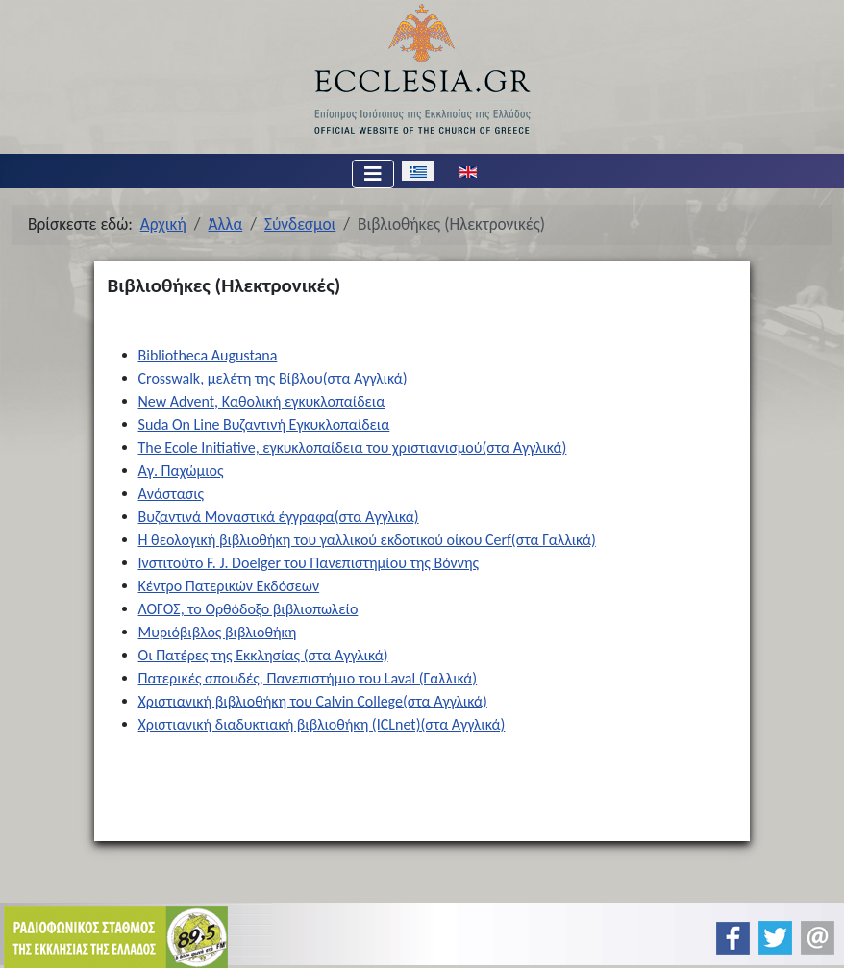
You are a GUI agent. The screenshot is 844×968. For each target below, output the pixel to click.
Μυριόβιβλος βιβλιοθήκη (217, 632)
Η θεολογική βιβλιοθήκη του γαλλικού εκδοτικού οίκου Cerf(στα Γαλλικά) (367, 540)
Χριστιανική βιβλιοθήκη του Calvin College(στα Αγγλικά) (312, 701)
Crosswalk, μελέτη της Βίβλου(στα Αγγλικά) (273, 378)
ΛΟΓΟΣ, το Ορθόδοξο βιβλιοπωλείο (248, 609)
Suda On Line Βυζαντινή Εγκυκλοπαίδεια (264, 424)
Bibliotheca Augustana (208, 355)
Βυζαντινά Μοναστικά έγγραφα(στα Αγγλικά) (278, 517)
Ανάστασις (171, 493)
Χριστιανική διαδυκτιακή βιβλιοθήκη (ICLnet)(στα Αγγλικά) (322, 724)
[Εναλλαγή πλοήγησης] (373, 174)
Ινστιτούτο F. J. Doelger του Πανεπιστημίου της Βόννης (309, 563)
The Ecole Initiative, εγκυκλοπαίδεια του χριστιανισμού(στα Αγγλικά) (352, 447)
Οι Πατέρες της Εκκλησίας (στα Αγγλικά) (263, 655)
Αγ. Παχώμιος (181, 470)
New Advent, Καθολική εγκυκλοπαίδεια (261, 401)
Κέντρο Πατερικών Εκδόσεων (229, 586)
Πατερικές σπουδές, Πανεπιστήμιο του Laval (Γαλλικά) (308, 678)
